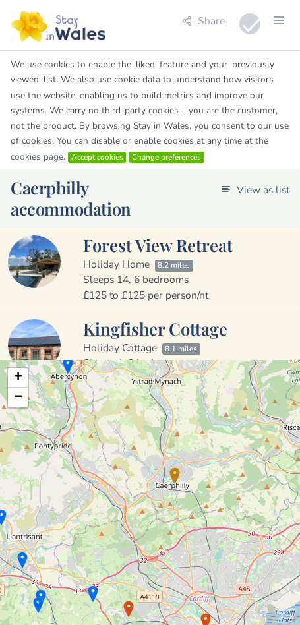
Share (203, 21)
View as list (255, 189)
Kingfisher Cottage (155, 328)
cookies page (37, 156)
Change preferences (166, 157)
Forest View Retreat (158, 244)
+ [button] (18, 378)
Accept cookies (97, 157)
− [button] (18, 397)
